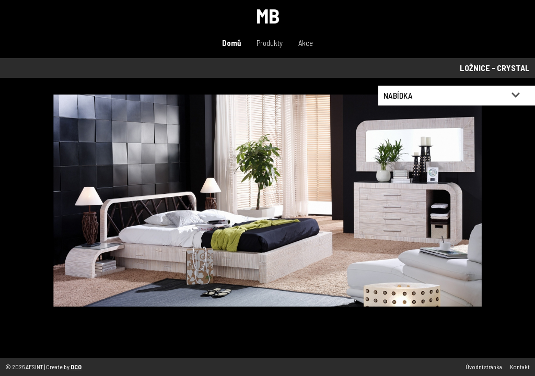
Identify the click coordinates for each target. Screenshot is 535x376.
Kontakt (520, 366)
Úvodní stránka (484, 366)
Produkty (270, 43)
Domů (231, 43)
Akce (305, 43)
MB (268, 15)
